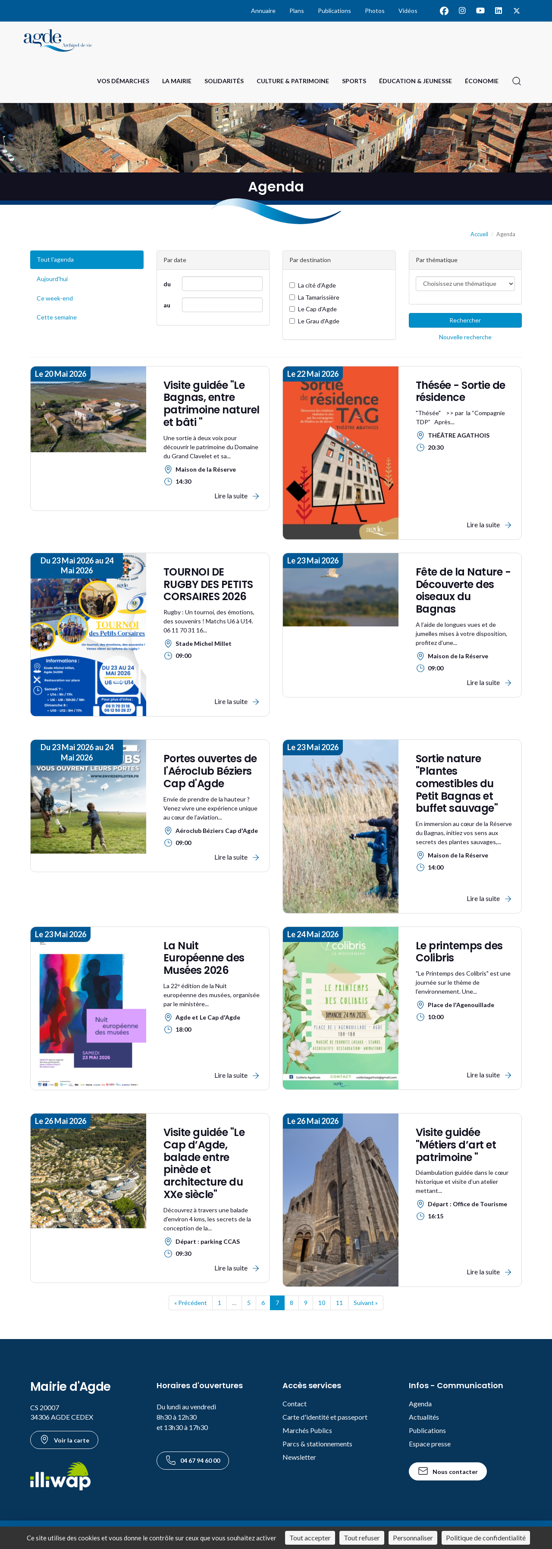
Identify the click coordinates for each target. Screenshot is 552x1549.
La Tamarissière (314, 297)
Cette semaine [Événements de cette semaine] (57, 317)
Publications (334, 10)
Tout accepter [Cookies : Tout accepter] (310, 1537)
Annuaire (263, 10)
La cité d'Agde (312, 285)
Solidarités (224, 80)
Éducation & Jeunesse (415, 80)
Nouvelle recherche (465, 337)
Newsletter (299, 1457)
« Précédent (190, 1302)
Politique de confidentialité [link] (486, 1537)
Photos (375, 10)
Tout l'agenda (55, 259)
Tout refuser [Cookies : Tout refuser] (362, 1537)
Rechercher (465, 320)
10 (321, 1302)
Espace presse (430, 1443)
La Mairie (176, 80)
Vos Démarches (123, 80)
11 (339, 1302)
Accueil (479, 234)
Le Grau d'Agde (314, 321)
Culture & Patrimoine (293, 80)
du (167, 284)
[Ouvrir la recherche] (516, 81)
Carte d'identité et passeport (324, 1417)
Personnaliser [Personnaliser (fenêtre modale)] (413, 1537)
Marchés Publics (307, 1430)
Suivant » (366, 1302)
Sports (354, 80)
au (166, 305)
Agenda (420, 1403)
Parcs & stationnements (317, 1443)
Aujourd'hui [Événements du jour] (52, 278)
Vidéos (407, 10)
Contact (294, 1403)
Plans (296, 10)
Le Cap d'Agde (313, 309)
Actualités (424, 1417)
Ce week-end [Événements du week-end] (55, 298)
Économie (482, 80)
